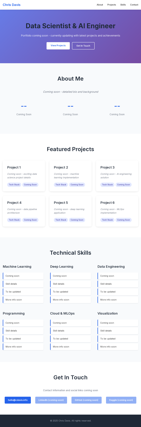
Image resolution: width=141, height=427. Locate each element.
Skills (123, 4)
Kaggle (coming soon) (121, 400)
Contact (134, 4)
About (100, 4)
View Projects (58, 45)
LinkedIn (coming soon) (51, 400)
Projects (111, 4)
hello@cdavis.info (18, 400)
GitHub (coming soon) (86, 400)
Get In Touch (83, 45)
